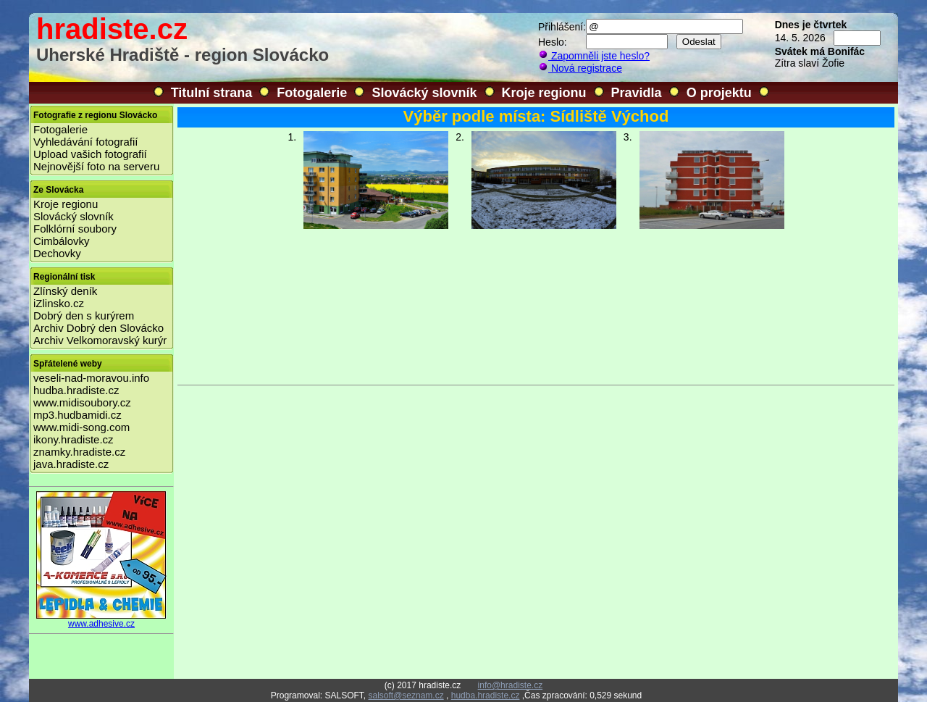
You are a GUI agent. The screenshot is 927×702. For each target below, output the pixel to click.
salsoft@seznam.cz (405, 695)
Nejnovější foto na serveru (96, 166)
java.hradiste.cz (71, 464)
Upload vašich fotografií (90, 154)
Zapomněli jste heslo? (594, 56)
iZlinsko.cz (58, 303)
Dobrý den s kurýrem (83, 315)
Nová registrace (580, 68)
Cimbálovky (61, 241)
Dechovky (57, 253)
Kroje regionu (544, 92)
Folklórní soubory (75, 228)
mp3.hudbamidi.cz (77, 415)
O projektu (719, 92)
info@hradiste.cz (510, 685)
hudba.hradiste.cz (76, 390)
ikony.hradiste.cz (73, 439)
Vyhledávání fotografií (85, 141)
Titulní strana (212, 92)
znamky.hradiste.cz (79, 452)
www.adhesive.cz (101, 620)
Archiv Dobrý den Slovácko (98, 328)
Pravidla (636, 92)
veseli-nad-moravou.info (91, 378)
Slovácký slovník (424, 92)
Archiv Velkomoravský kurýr (100, 340)
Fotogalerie (312, 92)
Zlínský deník (65, 291)
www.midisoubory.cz (82, 402)
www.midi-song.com (81, 427)
